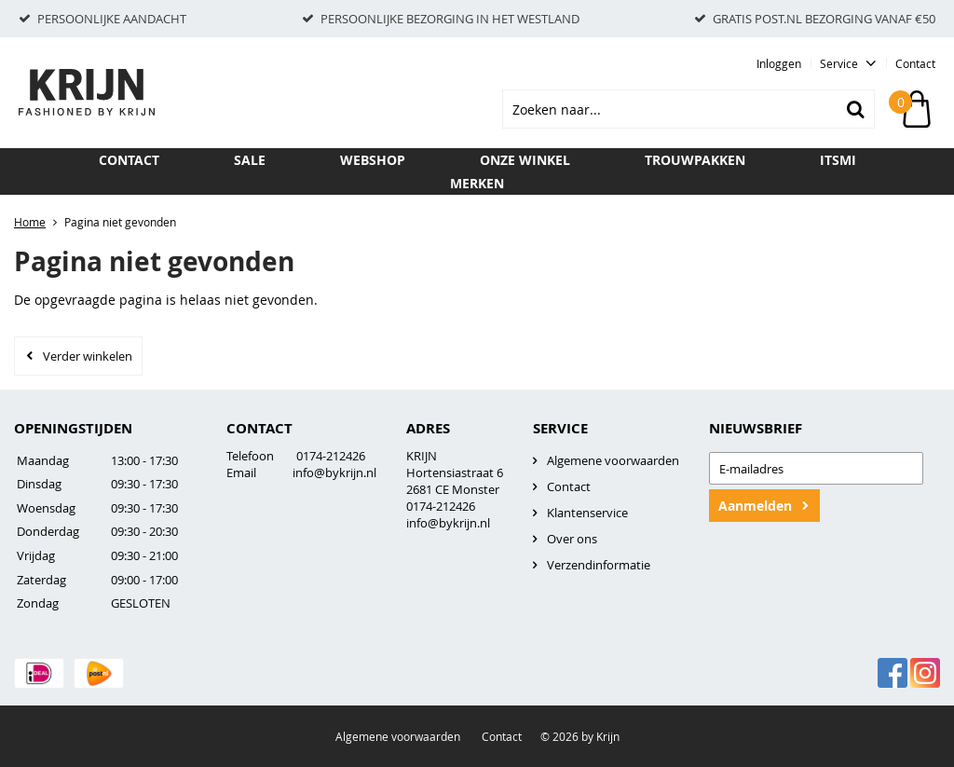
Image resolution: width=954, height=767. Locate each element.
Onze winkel (525, 160)
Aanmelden (755, 505)
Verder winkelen (87, 356)
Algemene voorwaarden (613, 460)
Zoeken (855, 109)
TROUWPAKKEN (695, 160)
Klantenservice (587, 512)
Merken (477, 183)
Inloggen (778, 63)
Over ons (572, 538)
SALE (250, 160)
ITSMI (838, 160)
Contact (915, 63)
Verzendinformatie (598, 564)
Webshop (372, 160)
